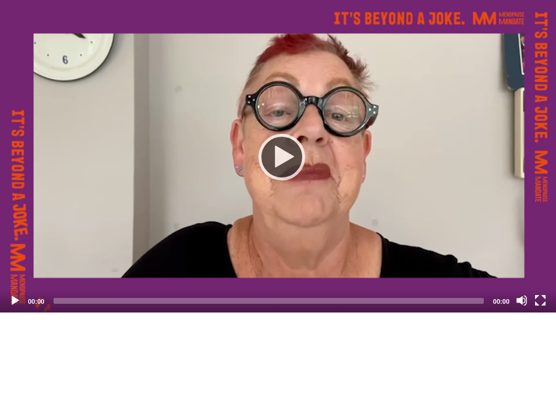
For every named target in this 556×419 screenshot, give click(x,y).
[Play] (278, 156)
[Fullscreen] (540, 300)
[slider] (269, 301)
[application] (278, 156)
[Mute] (521, 300)
